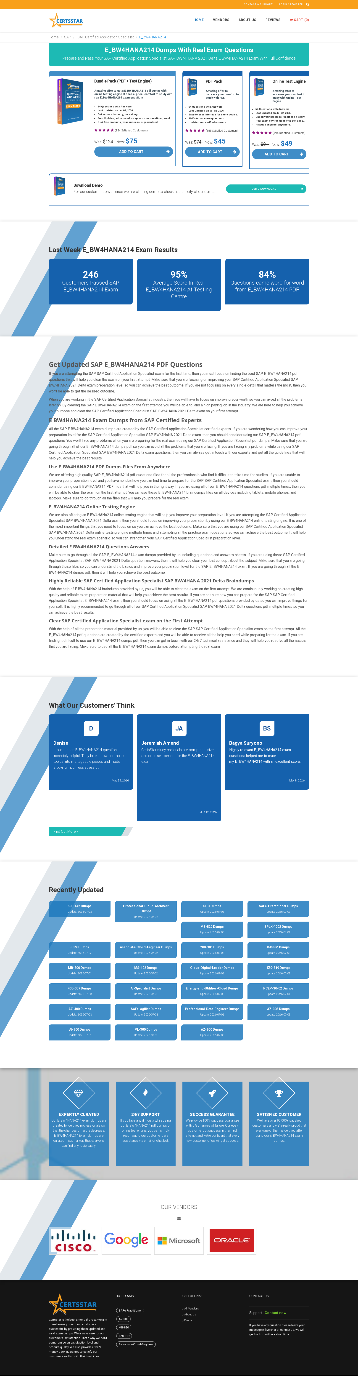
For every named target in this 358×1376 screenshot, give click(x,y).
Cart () (299, 20)
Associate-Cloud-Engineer (136, 1344)
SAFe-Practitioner (130, 1310)
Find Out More (65, 831)
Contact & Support (258, 4)
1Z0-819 (124, 1336)
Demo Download (264, 188)
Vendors (221, 20)
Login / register (291, 4)
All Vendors (191, 1308)
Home (199, 20)
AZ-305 (123, 1319)
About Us (247, 20)
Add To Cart (131, 151)
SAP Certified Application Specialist (105, 37)
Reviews (273, 20)
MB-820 (124, 1327)
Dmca (188, 1320)
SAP (67, 37)
